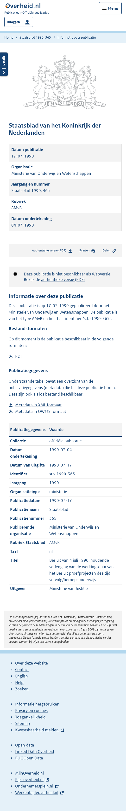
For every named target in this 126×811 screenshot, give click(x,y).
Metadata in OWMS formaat (40, 411)
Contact (22, 669)
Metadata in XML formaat (38, 405)
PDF (18, 356)
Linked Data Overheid (34, 751)
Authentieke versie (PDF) (52, 251)
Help (19, 682)
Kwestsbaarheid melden (37, 730)
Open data (24, 745)
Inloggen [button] (13, 22)
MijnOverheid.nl (29, 773)
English (21, 676)
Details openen (4, 64)
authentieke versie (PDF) (63, 279)
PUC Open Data (29, 758)
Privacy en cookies (31, 710)
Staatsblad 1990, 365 (35, 37)
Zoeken (22, 689)
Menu (113, 8)
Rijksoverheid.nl (29, 779)
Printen (87, 250)
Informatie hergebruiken (37, 704)
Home (8, 37)
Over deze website (31, 663)
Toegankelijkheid (30, 717)
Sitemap (22, 723)
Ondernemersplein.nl (34, 786)
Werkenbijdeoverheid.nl (36, 792)
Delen (109, 250)
